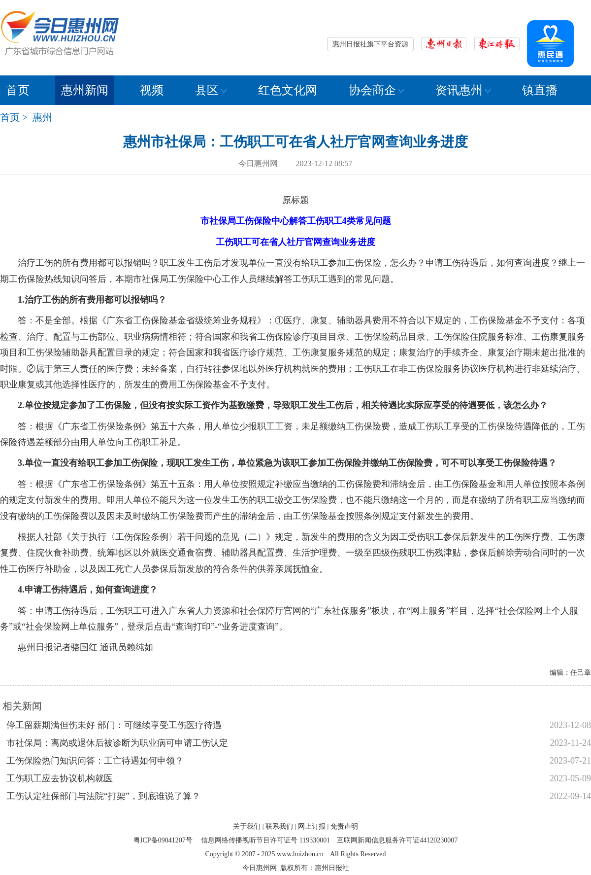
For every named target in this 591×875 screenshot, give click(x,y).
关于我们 (247, 826)
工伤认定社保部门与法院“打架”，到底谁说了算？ (103, 796)
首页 (18, 90)
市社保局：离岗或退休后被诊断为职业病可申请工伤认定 (117, 743)
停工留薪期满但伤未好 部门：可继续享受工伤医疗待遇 (114, 725)
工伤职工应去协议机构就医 (59, 778)
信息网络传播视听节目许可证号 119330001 (265, 840)
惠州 (42, 117)
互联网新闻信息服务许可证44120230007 (397, 840)
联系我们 (279, 826)
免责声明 (344, 826)
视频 (152, 90)
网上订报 (312, 826)
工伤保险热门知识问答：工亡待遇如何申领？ (95, 761)
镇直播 (540, 90)
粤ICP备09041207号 (163, 840)
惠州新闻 (84, 90)
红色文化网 (287, 90)
